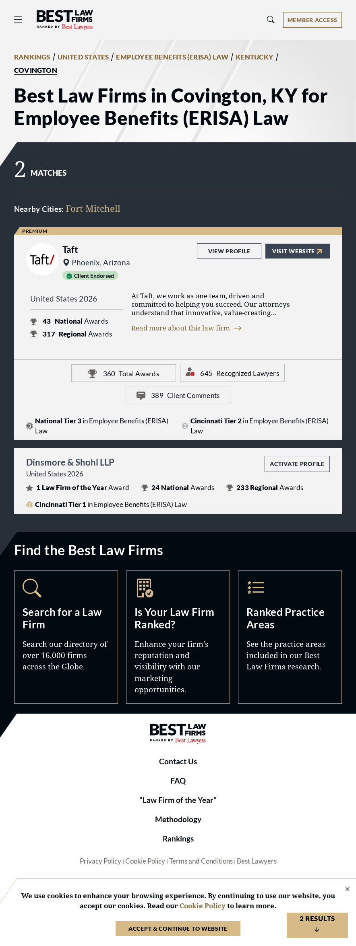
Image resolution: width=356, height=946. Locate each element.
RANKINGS (32, 57)
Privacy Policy (100, 861)
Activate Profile (297, 463)
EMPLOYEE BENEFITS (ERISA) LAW (172, 57)
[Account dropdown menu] (312, 20)
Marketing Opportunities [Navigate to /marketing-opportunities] (178, 637)
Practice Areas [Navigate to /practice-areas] (290, 637)
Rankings (178, 838)
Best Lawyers (257, 861)
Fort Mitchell (93, 208)
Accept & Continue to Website (178, 928)
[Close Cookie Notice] (342, 889)
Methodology (178, 819)
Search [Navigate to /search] (66, 637)
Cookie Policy (145, 861)
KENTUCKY (254, 57)
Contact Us (178, 761)
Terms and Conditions (201, 861)
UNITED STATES (83, 57)
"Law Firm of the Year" (178, 800)
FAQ (178, 780)
